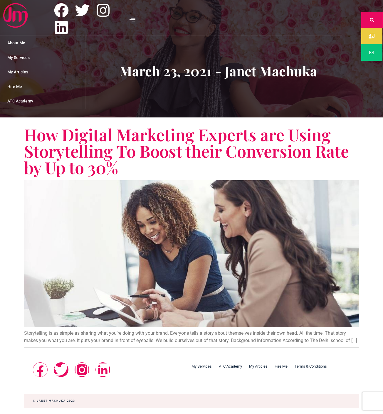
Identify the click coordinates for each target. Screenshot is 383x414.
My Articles (17, 72)
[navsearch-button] (372, 20)
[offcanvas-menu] (132, 19)
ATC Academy (20, 101)
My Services (18, 57)
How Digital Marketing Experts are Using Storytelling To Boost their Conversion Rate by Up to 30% (186, 150)
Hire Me (14, 86)
